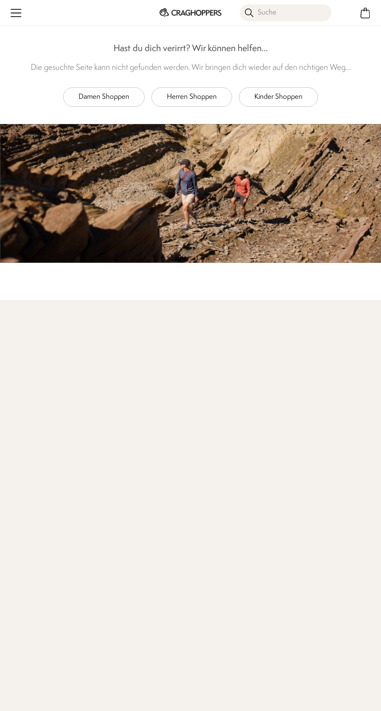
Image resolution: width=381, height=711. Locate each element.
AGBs (190, 688)
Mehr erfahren (28, 376)
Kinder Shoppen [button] (278, 97)
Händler (318, 376)
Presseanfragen (121, 484)
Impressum (145, 688)
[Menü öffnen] (16, 13)
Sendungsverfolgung (37, 493)
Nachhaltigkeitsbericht (223, 494)
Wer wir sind (249, 387)
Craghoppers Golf (308, 484)
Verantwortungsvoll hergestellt (218, 475)
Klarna (291, 470)
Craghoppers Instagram (118, 650)
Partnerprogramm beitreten (322, 511)
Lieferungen (25, 466)
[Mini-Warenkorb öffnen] (365, 13)
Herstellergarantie (308, 457)
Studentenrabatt (306, 497)
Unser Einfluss (177, 387)
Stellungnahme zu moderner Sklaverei (219, 513)
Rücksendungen (30, 480)
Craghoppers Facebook (100, 650)
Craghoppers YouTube (135, 650)
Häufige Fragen (121, 470)
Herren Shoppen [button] (192, 97)
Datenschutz (134, 608)
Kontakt (110, 457)
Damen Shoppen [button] (104, 97)
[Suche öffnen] (286, 12)
